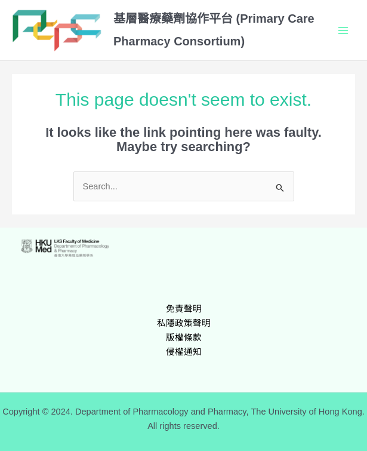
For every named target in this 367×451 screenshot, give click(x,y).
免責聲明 (184, 309)
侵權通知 (184, 352)
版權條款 (184, 337)
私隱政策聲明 (184, 323)
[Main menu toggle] (343, 30)
